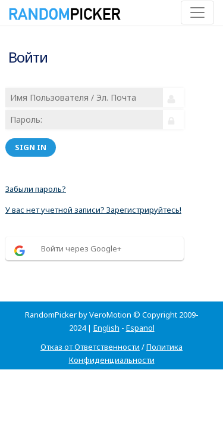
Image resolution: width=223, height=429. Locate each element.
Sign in (30, 147)
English (106, 327)
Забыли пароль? (35, 189)
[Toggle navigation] (197, 12)
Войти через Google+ (81, 248)
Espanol (140, 327)
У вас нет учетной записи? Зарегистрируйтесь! (93, 209)
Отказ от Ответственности (90, 346)
